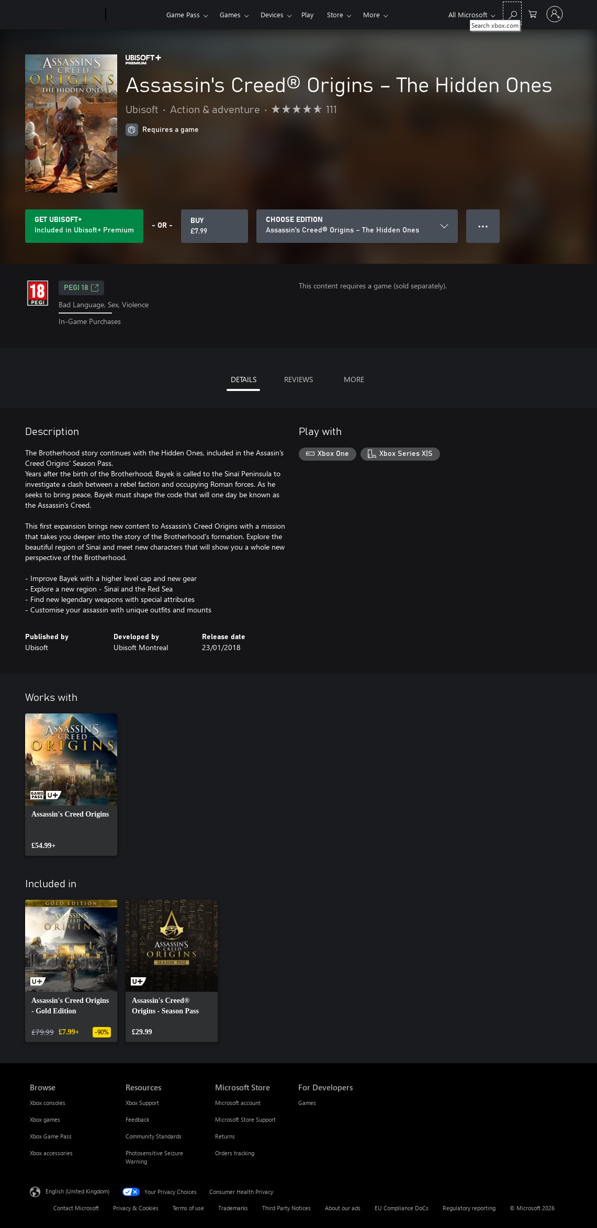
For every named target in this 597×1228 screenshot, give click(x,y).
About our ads (343, 1207)
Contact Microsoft (76, 1207)
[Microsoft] (66, 15)
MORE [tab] (354, 379)
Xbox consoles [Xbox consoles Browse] (47, 1102)
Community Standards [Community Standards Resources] (154, 1136)
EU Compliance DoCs (402, 1207)
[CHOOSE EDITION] (357, 226)
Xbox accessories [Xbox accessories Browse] (51, 1152)
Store (335, 14)
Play (307, 14)
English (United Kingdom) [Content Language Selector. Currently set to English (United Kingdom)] (77, 1190)
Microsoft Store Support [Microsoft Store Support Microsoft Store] (245, 1119)
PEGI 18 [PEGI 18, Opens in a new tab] (81, 288)
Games (230, 14)
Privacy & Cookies (136, 1207)
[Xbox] (135, 15)
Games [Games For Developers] (307, 1102)
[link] (71, 784)
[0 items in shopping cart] (532, 13)
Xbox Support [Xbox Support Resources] (142, 1102)
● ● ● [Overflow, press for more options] (483, 226)
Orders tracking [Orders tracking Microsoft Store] (234, 1152)
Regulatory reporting (469, 1207)
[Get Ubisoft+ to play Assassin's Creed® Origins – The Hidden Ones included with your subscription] (84, 226)
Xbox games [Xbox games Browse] (45, 1119)
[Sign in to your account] (554, 14)
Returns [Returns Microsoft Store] (225, 1136)
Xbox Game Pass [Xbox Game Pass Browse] (51, 1136)
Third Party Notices (286, 1207)
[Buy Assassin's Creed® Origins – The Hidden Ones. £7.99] (214, 226)
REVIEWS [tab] (298, 379)
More (371, 14)
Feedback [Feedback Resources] (137, 1119)
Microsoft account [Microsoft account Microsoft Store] (238, 1102)
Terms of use (188, 1207)
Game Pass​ (183, 14)
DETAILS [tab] (243, 379)
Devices (272, 14)
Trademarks (233, 1207)
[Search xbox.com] (512, 13)
